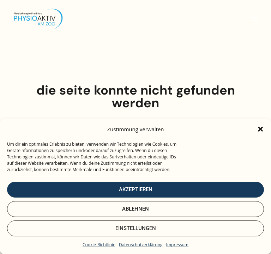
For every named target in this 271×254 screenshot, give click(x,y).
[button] (260, 129)
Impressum (177, 245)
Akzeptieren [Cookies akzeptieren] (135, 189)
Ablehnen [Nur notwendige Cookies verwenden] (135, 209)
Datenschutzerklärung (141, 245)
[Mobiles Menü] (254, 17)
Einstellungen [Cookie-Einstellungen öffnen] (135, 228)
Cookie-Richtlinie (99, 245)
